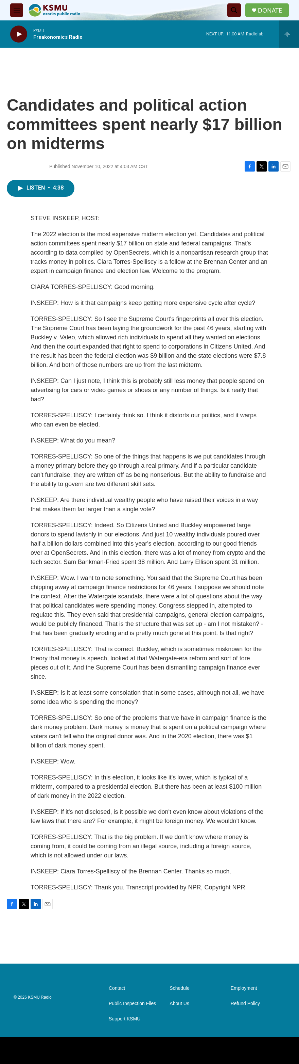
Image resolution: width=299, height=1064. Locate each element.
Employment (244, 988)
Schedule (179, 988)
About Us (179, 1003)
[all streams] (289, 34)
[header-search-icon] (234, 10)
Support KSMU (124, 1018)
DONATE (270, 10)
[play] (18, 34)
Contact (117, 988)
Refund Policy (245, 1003)
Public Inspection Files (132, 1003)
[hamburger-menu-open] (16, 10)
